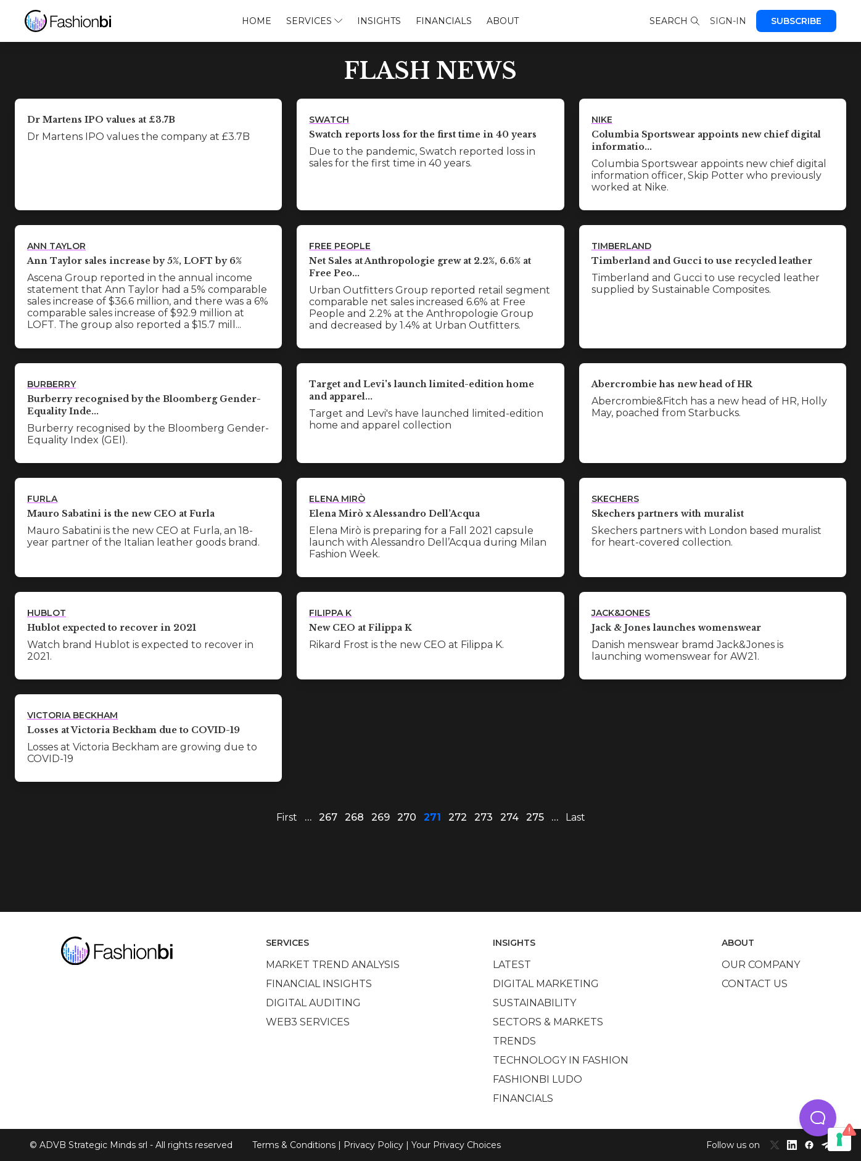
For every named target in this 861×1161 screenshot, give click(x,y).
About (503, 21)
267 (328, 817)
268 (354, 817)
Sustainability (534, 1003)
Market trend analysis (333, 964)
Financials (444, 21)
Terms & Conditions (294, 1145)
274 (509, 817)
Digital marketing (546, 984)
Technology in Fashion (560, 1060)
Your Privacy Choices (456, 1145)
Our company (761, 964)
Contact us (755, 984)
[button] (817, 1117)
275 (535, 817)
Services (314, 21)
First (286, 817)
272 (457, 817)
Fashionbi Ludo (537, 1079)
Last (575, 817)
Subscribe (796, 21)
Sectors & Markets (548, 1022)
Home (256, 21)
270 (406, 817)
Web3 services (308, 1022)
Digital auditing (313, 1003)
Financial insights (319, 984)
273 (483, 817)
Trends (514, 1041)
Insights (379, 21)
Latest (512, 964)
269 (380, 817)
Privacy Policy (373, 1145)
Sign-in (728, 21)
